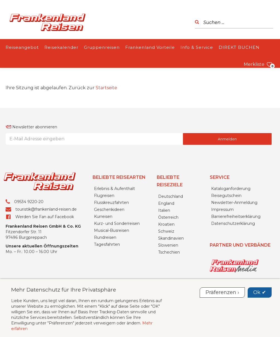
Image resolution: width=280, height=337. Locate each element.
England (166, 203)
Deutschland (170, 196)
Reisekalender (61, 47)
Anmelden (227, 139)
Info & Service (196, 47)
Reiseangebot (22, 47)
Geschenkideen (109, 209)
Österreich (168, 217)
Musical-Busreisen (111, 230)
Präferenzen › (222, 292)
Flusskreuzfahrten (111, 202)
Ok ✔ (259, 292)
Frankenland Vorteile (150, 47)
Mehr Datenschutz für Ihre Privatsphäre (63, 289)
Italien (164, 210)
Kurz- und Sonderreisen (117, 223)
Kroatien (166, 224)
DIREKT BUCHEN (239, 47)
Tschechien (169, 252)
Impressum (222, 209)
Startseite (106, 87)
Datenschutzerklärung (233, 223)
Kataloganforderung (230, 188)
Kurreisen (103, 216)
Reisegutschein (226, 195)
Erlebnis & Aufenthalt (114, 188)
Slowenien (168, 245)
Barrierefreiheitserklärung (235, 216)
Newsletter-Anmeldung (234, 202)
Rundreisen (105, 237)
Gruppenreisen (102, 47)
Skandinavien (171, 238)
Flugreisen (104, 195)
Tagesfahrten (107, 244)
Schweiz (166, 231)
